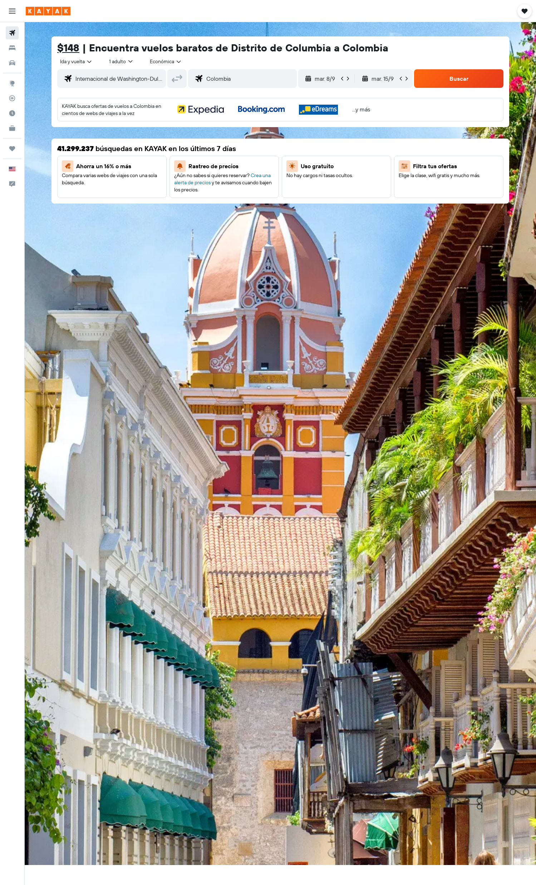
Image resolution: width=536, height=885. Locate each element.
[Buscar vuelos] (12, 33)
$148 (68, 47)
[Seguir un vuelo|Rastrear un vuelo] (12, 98)
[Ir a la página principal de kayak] (48, 11)
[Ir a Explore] (12, 83)
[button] (12, 11)
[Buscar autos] (12, 63)
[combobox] (76, 61)
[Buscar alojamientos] (12, 48)
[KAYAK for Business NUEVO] (12, 128)
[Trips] (12, 148)
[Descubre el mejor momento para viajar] (12, 113)
